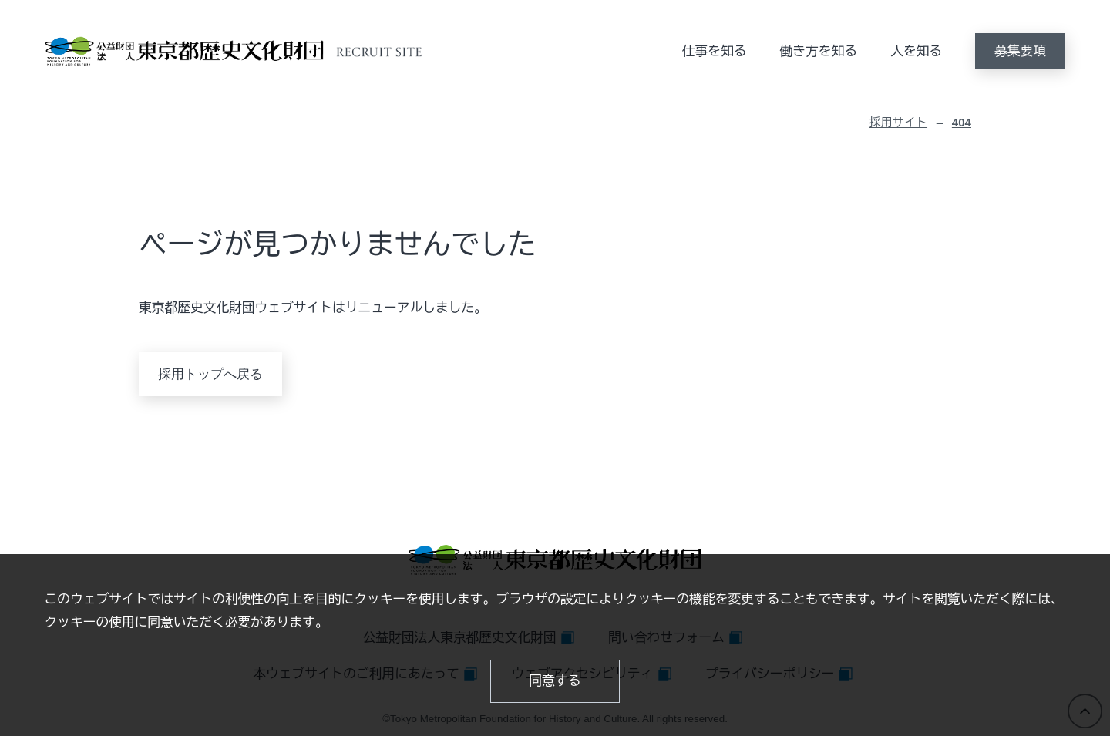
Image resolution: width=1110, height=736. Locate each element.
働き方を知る (818, 51)
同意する (555, 681)
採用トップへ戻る (210, 374)
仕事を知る (714, 51)
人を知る (916, 51)
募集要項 (1020, 51)
